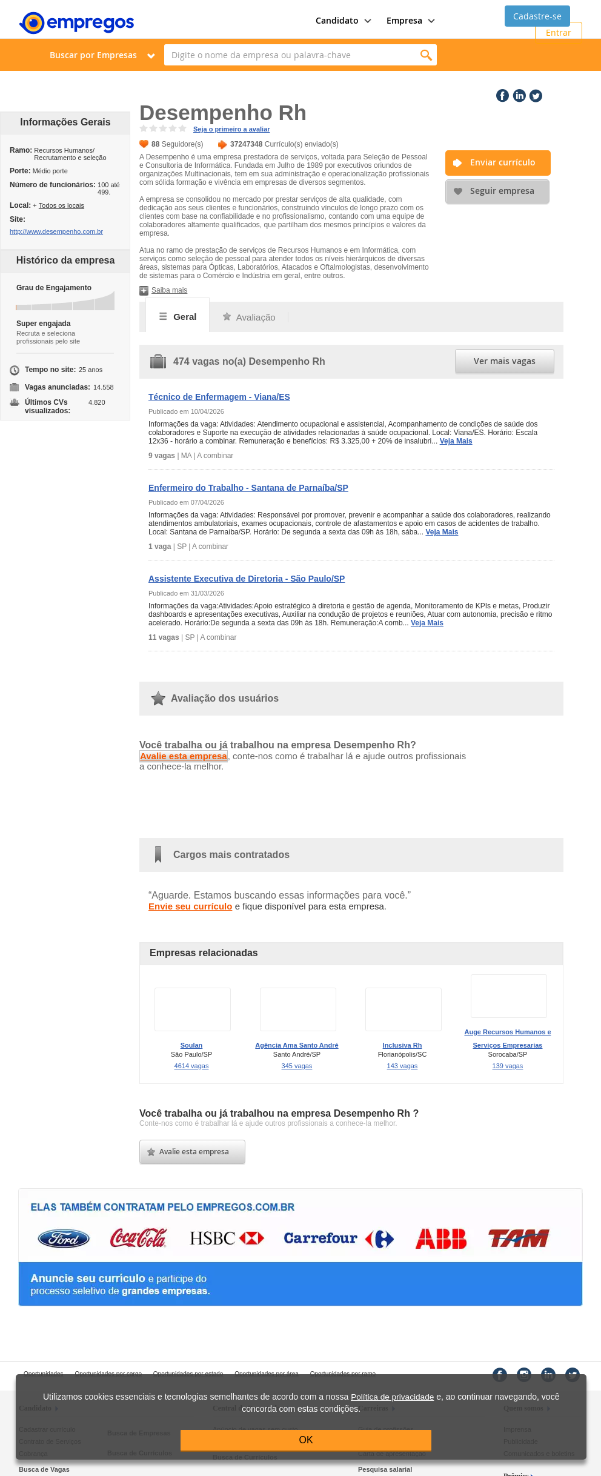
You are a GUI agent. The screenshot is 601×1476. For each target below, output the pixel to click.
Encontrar (426, 54)
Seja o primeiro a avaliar (231, 129)
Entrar (558, 32)
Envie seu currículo (190, 906)
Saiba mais (169, 290)
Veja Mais (456, 441)
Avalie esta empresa (183, 756)
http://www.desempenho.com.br (56, 231)
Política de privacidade (392, 1396)
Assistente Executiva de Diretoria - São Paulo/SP (246, 578)
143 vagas (402, 1065)
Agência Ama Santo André (296, 1045)
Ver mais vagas (505, 361)
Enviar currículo (503, 162)
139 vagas (508, 1065)
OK (306, 1440)
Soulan (192, 1045)
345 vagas (297, 1065)
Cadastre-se (537, 16)
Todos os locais (61, 205)
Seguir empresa (502, 190)
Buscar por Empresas (93, 55)
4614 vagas (191, 1065)
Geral (177, 316)
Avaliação (249, 317)
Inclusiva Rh (402, 1045)
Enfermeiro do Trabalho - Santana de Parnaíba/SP (248, 488)
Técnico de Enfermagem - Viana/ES (219, 397)
